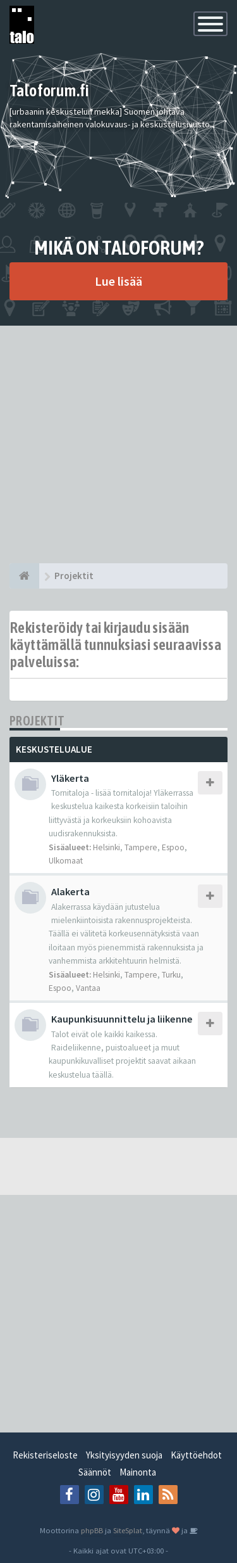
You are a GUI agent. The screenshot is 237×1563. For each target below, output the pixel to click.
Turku (171, 974)
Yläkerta (70, 778)
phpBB (92, 1530)
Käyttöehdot (196, 1455)
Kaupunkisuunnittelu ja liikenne (122, 1018)
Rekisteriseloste (45, 1455)
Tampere (141, 847)
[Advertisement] (118, 444)
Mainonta (137, 1472)
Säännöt (94, 1472)
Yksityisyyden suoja (124, 1455)
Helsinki (106, 847)
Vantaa (88, 988)
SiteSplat (127, 1530)
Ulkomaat (66, 860)
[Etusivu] (24, 576)
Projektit (37, 720)
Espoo (173, 847)
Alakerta (70, 891)
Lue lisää (118, 281)
